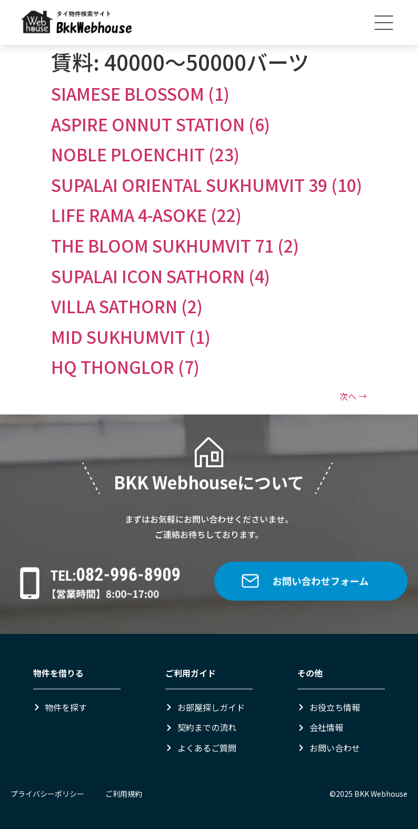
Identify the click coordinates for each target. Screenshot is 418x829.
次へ (353, 396)
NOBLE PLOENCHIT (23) (145, 154)
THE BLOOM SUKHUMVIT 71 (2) (175, 245)
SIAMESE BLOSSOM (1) (140, 93)
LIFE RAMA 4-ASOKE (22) (146, 215)
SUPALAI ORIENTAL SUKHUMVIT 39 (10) (206, 184)
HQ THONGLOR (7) (125, 366)
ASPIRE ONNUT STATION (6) (160, 124)
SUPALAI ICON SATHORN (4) (160, 276)
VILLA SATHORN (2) (127, 306)
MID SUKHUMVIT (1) (131, 336)
